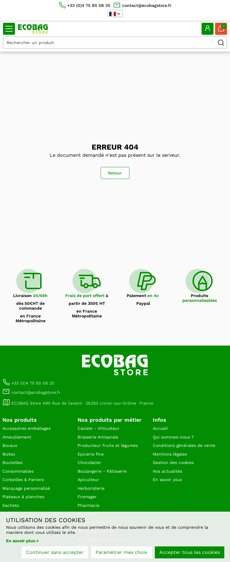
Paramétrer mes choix (121, 552)
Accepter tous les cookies (189, 552)
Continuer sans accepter (55, 552)
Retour (115, 173)
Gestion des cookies (173, 462)
